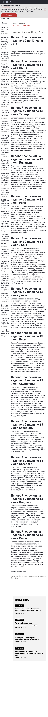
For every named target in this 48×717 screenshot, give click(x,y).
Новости (22, 24)
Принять (9, 15)
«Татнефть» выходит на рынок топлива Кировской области (8, 331)
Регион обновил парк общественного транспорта (26, 624)
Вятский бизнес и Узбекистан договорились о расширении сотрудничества (7, 265)
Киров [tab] (4, 23)
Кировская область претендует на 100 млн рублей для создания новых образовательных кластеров (8, 178)
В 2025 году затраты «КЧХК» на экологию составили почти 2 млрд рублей (8, 202)
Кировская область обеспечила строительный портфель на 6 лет (8, 82)
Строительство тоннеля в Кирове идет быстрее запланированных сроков (7, 308)
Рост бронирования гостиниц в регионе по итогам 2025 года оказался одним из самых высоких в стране (8, 239)
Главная (14, 24)
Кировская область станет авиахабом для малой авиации (8, 213)
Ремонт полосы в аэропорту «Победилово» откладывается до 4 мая (8, 225)
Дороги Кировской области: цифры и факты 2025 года (8, 92)
